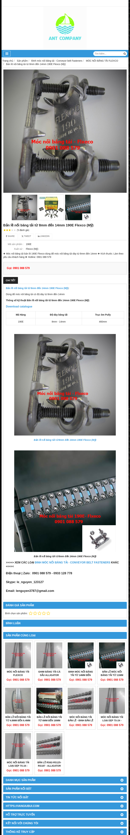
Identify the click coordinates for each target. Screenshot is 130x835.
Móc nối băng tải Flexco (18, 673)
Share (10, 236)
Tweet (26, 236)
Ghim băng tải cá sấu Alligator (49, 673)
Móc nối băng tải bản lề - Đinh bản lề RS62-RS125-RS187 (80, 720)
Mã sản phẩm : (16, 244)
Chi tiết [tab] (10, 280)
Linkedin (44, 236)
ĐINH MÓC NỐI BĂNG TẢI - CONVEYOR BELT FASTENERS (72, 562)
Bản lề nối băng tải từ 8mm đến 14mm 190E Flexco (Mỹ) (37, 288)
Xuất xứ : (19, 249)
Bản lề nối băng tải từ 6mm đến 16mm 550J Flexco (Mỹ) (49, 720)
